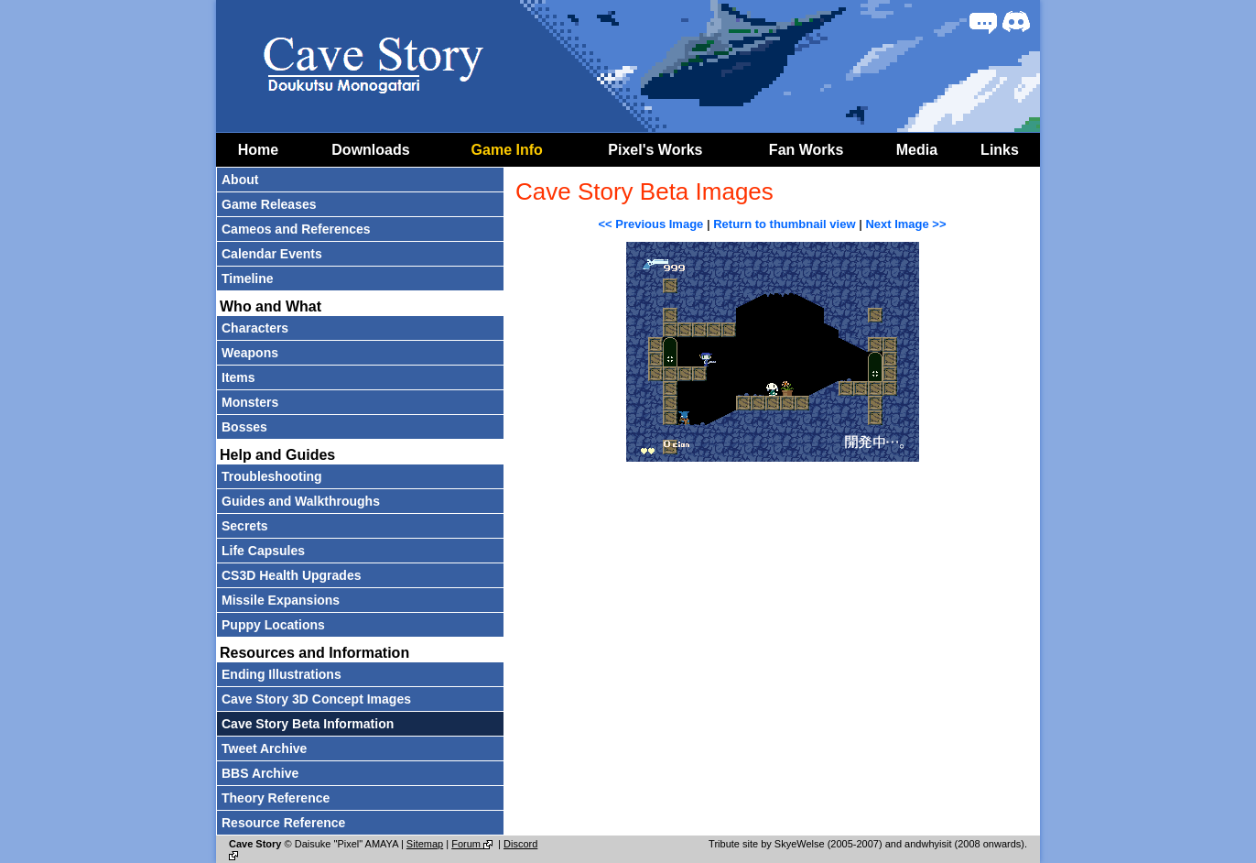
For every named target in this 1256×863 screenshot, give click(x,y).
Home (258, 150)
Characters (255, 328)
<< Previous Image (650, 224)
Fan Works (806, 150)
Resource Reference (283, 822)
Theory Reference (276, 798)
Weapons (250, 352)
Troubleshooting (272, 476)
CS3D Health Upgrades (291, 575)
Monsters (250, 402)
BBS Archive (260, 773)
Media (916, 150)
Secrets (245, 526)
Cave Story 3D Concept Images (316, 699)
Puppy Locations (273, 624)
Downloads (370, 150)
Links (999, 150)
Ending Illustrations (281, 674)
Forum (473, 843)
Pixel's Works (655, 150)
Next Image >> (905, 224)
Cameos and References (296, 229)
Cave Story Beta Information (308, 723)
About (240, 179)
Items (238, 377)
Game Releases (269, 204)
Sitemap (424, 843)
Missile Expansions (281, 600)
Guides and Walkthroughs (301, 501)
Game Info (507, 150)
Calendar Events (272, 253)
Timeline (248, 278)
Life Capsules (263, 550)
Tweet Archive (264, 748)
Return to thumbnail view (784, 224)
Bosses (244, 427)
